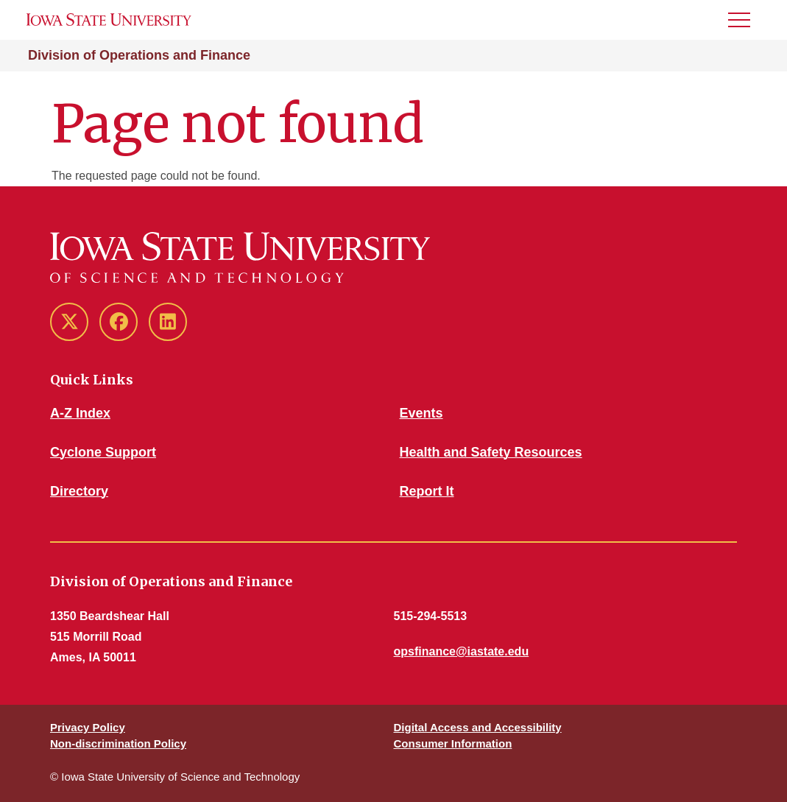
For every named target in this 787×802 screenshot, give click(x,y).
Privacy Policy (87, 727)
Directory (79, 491)
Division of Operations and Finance (139, 55)
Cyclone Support (103, 452)
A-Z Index (80, 413)
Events (421, 413)
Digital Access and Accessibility (478, 727)
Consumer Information (453, 743)
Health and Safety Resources (491, 452)
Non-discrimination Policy (118, 743)
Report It (427, 491)
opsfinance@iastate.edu (461, 651)
